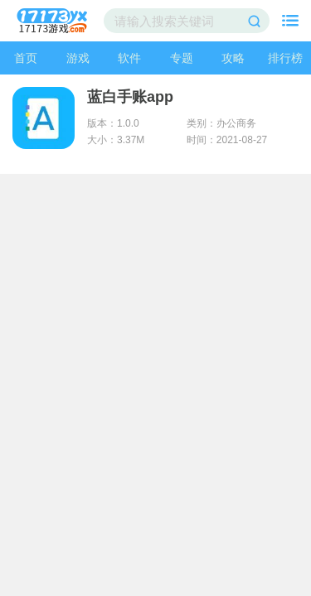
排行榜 (285, 58)
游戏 (78, 58)
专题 (181, 58)
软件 (129, 58)
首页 (25, 58)
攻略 (233, 58)
